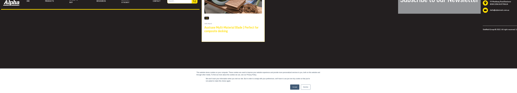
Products (49, 1)
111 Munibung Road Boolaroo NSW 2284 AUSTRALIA (500, 3)
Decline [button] (305, 87)
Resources (101, 1)
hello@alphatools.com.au (499, 10)
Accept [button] (294, 87)
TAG (206, 18)
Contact (157, 1)
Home (27, 1)
